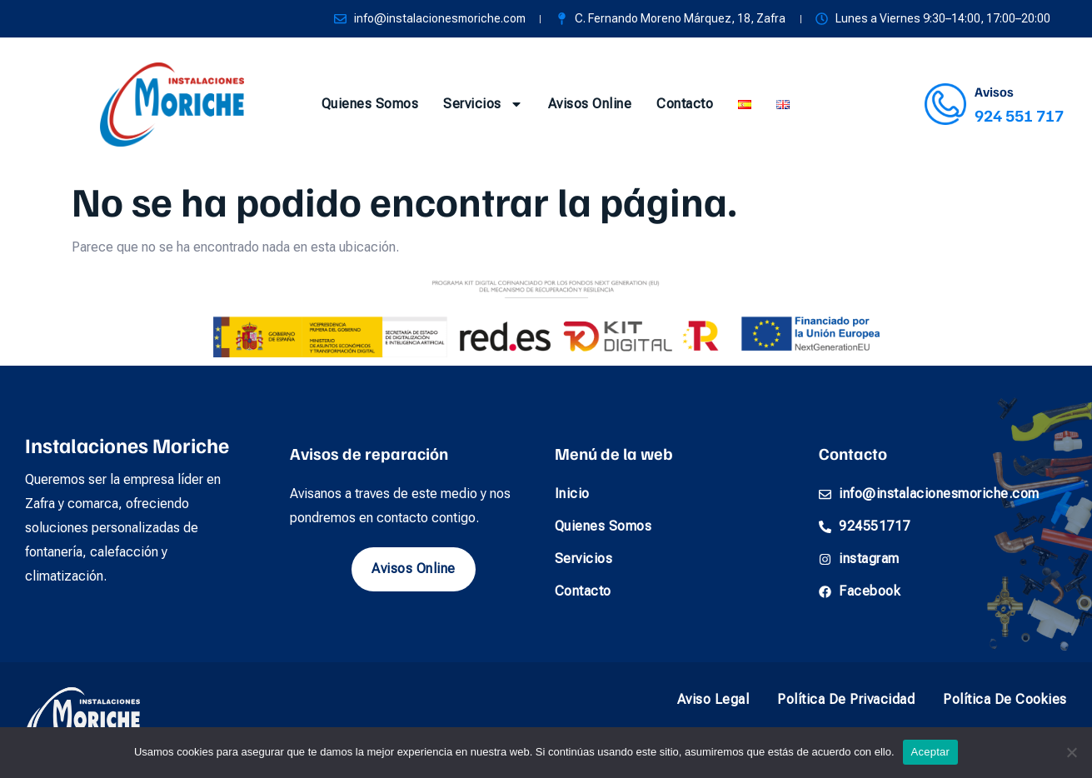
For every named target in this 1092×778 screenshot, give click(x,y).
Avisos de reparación (369, 453)
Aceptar (930, 752)
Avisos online (590, 104)
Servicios (483, 104)
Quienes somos (370, 104)
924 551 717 (1019, 115)
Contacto (684, 104)
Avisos (994, 91)
